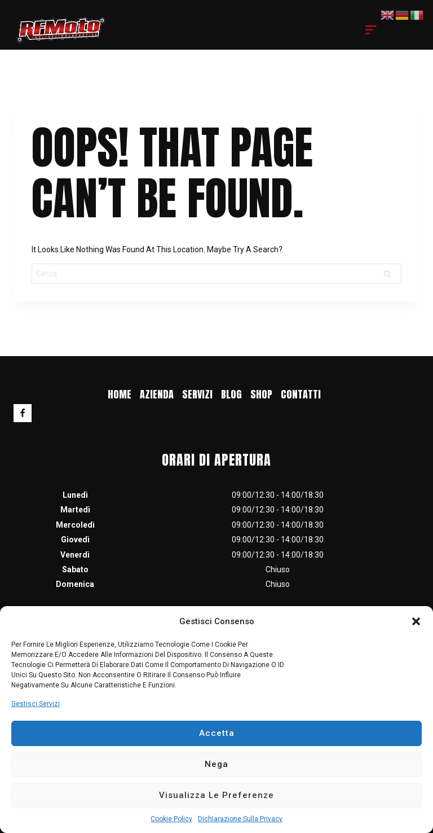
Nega (216, 764)
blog (231, 394)
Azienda (157, 394)
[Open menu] (371, 30)
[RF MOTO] (61, 29)
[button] (416, 621)
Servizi (197, 394)
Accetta (217, 733)
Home (119, 394)
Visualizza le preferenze (216, 795)
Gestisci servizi (35, 704)
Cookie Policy (171, 819)
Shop (261, 394)
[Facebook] (23, 413)
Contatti (301, 394)
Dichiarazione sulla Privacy (240, 819)
